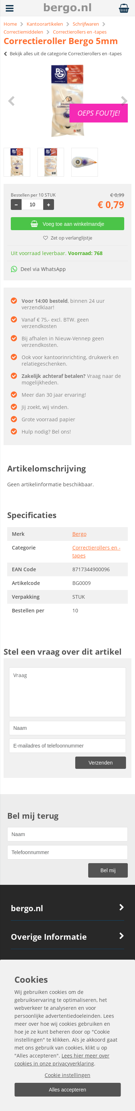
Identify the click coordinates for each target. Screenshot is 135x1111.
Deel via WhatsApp (38, 269)
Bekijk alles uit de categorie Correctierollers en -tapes (63, 53)
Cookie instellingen (67, 1075)
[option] (67, 101)
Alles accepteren (67, 1090)
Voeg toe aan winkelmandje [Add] (67, 224)
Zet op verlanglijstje (67, 237)
